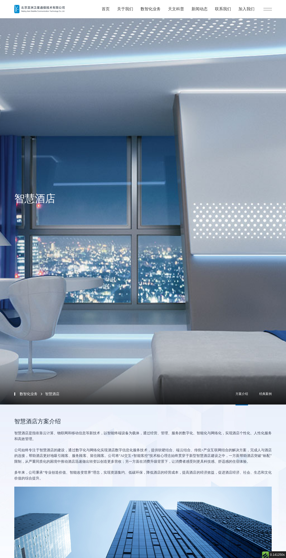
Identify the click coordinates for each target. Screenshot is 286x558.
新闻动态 (203, 7)
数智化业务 (155, 7)
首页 (112, 7)
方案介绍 (242, 394)
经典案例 (265, 394)
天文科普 (180, 7)
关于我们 (131, 7)
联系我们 (226, 7)
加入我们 (249, 7)
